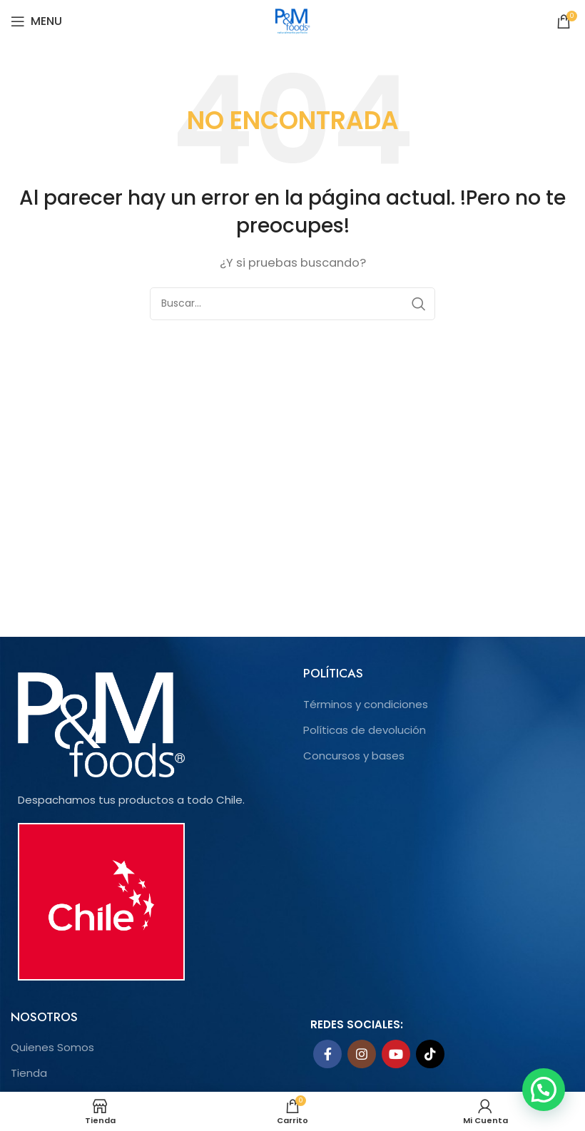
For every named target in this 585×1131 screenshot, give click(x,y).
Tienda (29, 1072)
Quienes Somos (52, 1047)
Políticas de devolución (364, 729)
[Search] (292, 303)
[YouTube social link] (396, 1054)
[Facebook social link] (327, 1054)
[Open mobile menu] (36, 21)
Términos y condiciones (365, 704)
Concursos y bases (354, 755)
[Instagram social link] (361, 1054)
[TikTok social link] (430, 1054)
